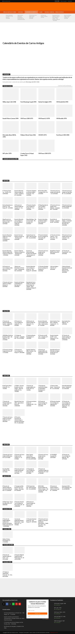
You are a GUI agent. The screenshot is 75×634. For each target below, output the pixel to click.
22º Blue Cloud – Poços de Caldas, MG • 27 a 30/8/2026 (8, 503)
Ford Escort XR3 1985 (62, 135)
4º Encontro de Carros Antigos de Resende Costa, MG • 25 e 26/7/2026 (19, 471)
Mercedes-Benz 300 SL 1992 (9, 136)
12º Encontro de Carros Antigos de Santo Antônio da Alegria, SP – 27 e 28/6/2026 (66, 404)
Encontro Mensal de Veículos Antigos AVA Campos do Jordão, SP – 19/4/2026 (7, 253)
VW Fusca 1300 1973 (26, 118)
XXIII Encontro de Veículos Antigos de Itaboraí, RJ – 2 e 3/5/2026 (30, 323)
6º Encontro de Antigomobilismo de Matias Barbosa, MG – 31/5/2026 (43, 352)
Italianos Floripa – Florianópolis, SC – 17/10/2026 (7, 540)
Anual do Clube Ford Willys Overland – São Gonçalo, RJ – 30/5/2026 (31, 352)
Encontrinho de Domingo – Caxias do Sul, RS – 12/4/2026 (54, 221)
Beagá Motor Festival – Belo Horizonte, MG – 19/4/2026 (55, 252)
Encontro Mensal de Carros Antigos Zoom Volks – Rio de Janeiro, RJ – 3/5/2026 (43, 323)
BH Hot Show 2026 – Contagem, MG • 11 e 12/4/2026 (43, 192)
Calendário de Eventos (31, 12)
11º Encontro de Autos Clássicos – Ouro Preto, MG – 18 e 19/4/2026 (55, 237)
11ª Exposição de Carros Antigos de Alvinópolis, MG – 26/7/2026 (30, 471)
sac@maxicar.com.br (54, 632)
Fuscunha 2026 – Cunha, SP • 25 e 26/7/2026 (6, 470)
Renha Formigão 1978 (44, 102)
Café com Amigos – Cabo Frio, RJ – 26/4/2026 (54, 268)
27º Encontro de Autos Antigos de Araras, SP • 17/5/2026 (8, 351)
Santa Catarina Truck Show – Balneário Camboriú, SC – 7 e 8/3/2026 (54, 323)
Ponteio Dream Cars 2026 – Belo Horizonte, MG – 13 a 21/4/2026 (31, 236)
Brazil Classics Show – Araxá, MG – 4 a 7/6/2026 (7, 387)
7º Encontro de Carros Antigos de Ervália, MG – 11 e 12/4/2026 (55, 192)
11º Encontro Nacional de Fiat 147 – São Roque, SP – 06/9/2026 (31, 520)
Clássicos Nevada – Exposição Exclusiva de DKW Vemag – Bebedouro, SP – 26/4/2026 (67, 269)
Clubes (40, 12)
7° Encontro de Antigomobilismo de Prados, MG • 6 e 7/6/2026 (30, 388)
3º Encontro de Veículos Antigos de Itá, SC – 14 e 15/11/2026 (7, 557)
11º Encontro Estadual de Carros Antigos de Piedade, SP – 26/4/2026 (43, 268)
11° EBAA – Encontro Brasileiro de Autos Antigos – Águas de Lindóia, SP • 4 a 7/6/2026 (19, 388)
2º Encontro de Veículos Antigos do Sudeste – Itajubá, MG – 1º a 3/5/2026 (7, 323)
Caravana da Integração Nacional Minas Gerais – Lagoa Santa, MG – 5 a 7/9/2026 (19, 521)
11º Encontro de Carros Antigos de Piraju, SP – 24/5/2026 (19, 351)
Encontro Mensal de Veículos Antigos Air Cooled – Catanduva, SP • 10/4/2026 (19, 193)
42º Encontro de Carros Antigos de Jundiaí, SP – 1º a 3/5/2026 (18, 323)
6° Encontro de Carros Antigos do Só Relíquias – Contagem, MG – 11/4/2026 (55, 207)
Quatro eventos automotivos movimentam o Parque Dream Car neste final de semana (21, 17)
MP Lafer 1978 (7, 153)
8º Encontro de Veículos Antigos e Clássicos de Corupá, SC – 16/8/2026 (54, 488)
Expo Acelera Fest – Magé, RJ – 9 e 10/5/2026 (66, 323)
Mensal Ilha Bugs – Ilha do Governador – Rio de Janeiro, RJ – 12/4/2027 (31, 221)
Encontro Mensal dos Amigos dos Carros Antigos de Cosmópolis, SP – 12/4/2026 (7, 237)
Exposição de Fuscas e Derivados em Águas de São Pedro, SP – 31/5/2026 (55, 352)
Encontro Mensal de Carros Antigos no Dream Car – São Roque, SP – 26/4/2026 (31, 268)
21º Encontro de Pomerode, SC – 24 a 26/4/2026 (66, 252)
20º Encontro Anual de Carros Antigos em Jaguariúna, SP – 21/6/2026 (55, 403)
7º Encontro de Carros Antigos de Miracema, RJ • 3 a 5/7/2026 (7, 456)
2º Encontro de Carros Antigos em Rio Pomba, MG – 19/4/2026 (33, 17)
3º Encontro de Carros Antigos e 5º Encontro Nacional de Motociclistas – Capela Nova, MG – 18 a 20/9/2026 (43, 522)
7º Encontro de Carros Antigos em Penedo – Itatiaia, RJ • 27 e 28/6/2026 (7, 419)
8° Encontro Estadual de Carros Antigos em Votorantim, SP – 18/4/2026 (43, 237)
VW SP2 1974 (42, 135)
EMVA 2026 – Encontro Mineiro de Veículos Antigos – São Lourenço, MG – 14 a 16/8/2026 (43, 488)
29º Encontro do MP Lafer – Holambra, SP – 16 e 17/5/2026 (43, 337)
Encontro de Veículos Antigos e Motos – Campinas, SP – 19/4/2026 (67, 17)
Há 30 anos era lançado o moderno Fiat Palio (44, 16)
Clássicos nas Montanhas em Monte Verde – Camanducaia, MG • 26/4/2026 (19, 268)
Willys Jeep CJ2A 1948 (9, 102)
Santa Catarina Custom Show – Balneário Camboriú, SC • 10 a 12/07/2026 (31, 457)
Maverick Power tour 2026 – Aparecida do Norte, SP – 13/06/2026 (19, 403)
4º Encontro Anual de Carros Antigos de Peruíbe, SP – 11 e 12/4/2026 (31, 207)
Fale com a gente (64, 1)
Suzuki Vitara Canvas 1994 (10, 118)
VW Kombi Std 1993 (62, 102)
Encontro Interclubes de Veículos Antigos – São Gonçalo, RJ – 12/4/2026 (43, 221)
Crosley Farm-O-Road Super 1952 (27, 154)
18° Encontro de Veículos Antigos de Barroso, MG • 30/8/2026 (30, 504)
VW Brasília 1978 (61, 118)
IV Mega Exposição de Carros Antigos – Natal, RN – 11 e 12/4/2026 (43, 207)
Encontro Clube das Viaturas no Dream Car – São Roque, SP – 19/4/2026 (19, 253)
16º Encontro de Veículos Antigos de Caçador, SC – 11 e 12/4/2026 (18, 207)
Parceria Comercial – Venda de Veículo (54, 12)
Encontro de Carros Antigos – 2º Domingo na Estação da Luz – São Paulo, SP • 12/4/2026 (67, 222)
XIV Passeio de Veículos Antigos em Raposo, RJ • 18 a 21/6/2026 (42, 403)
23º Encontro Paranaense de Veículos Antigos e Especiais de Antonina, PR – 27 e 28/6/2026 (19, 420)
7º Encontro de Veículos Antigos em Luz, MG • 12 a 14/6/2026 (7, 403)
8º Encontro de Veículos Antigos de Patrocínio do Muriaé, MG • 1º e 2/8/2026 (7, 488)
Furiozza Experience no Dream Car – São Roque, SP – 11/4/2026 (9, 17)
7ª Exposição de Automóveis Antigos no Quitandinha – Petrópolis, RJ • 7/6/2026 (42, 388)
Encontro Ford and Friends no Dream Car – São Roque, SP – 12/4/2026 (19, 237)
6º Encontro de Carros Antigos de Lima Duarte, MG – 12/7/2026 (43, 457)
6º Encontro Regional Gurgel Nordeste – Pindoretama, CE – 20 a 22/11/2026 (19, 557)
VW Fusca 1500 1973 (44, 153)
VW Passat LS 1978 (44, 118)
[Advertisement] (37, 33)
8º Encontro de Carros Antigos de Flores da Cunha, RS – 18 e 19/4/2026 (67, 237)
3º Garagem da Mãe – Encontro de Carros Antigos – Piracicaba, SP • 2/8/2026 (19, 488)
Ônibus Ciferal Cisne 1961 (28, 135)
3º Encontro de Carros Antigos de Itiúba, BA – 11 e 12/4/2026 (67, 206)
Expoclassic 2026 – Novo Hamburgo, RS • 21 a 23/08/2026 (67, 487)
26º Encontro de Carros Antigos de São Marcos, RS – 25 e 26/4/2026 (7, 268)
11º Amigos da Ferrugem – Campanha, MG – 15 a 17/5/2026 (19, 337)
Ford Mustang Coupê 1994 (28, 102)
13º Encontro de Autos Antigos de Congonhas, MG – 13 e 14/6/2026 (31, 403)
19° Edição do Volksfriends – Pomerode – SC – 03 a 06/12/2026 (7, 574)
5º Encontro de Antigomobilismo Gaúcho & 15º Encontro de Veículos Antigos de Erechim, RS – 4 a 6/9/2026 (8, 522)
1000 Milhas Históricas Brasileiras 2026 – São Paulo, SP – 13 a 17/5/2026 (8, 337)
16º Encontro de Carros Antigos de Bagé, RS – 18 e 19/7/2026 (66, 457)
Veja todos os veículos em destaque (64, 85)
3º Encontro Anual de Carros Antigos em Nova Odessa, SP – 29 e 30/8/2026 (19, 504)
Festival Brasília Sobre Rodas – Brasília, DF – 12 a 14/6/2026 (67, 387)
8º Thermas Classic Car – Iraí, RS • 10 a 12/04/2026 (7, 192)
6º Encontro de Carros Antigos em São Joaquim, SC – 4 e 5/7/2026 (19, 457)
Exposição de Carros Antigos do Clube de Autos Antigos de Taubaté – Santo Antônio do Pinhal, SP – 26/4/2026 (56, 18)
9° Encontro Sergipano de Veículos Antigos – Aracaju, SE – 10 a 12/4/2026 (31, 193)
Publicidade (70, 1)
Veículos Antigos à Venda (9, 12)
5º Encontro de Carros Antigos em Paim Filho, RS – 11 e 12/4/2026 (67, 192)
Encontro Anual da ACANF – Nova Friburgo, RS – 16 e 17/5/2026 (54, 337)
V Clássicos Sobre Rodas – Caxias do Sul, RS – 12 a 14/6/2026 (55, 387)
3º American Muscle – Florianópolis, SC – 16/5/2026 (31, 337)
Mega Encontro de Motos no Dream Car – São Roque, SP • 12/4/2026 (7, 221)
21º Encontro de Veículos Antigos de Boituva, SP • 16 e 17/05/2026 (66, 337)
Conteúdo (20, 12)
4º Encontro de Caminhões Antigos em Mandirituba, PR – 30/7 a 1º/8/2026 (43, 471)
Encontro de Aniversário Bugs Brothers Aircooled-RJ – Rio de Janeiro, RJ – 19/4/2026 (31, 253)
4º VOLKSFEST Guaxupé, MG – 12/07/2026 (53, 456)
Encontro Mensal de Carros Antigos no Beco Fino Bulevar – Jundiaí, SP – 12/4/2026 (18, 222)
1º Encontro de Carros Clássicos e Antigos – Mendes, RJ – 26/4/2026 (7, 284)
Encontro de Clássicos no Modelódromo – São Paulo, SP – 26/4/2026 (19, 284)
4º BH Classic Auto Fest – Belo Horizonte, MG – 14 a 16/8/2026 (31, 487)
